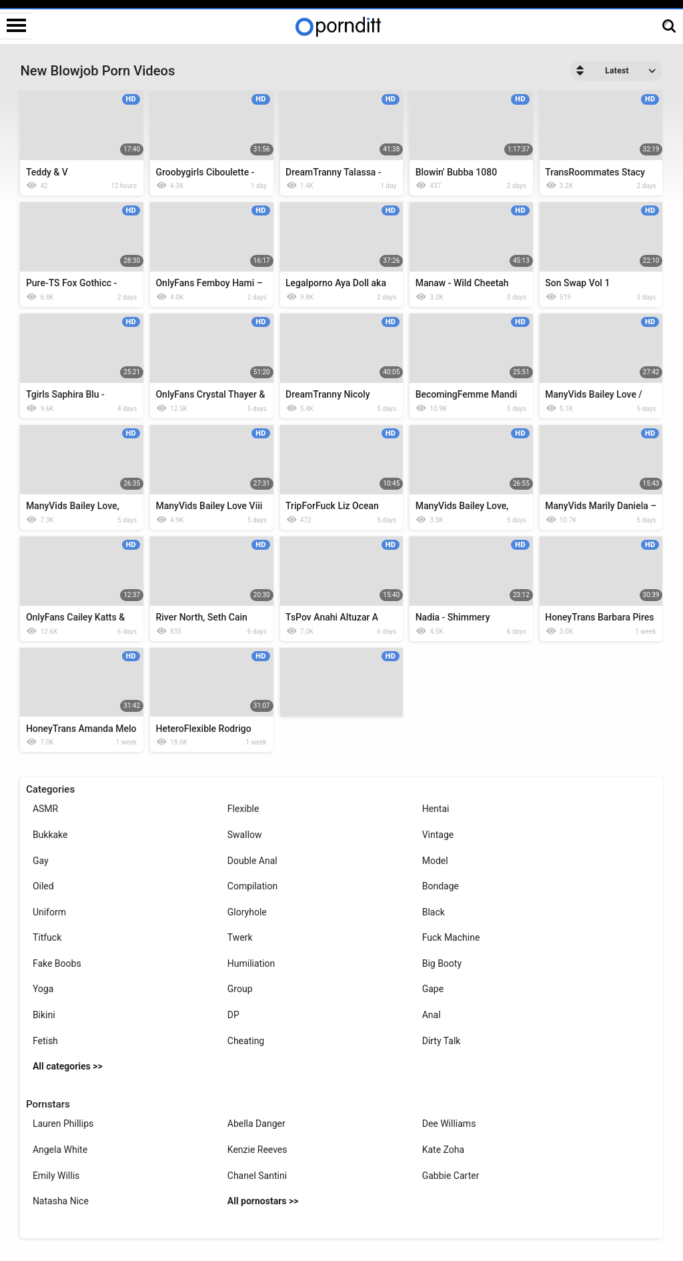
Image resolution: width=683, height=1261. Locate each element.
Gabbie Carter (451, 1175)
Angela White (60, 1149)
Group (240, 988)
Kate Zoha (443, 1149)
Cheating (245, 1040)
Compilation (252, 886)
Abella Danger (256, 1123)
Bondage (440, 886)
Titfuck (47, 937)
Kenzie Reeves (257, 1149)
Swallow (244, 834)
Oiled (43, 886)
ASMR (45, 808)
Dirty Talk (441, 1040)
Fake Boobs (57, 963)
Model (435, 860)
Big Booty (442, 963)
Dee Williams (449, 1123)
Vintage (438, 834)
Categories (50, 789)
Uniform (49, 912)
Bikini (44, 1014)
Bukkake (50, 834)
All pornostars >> (263, 1201)
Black (433, 912)
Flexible (243, 808)
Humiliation (251, 963)
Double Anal (252, 860)
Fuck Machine (451, 937)
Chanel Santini (257, 1175)
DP (233, 1014)
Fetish (45, 1040)
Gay (41, 860)
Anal (431, 1014)
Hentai (436, 808)
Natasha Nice (61, 1201)
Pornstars (48, 1104)
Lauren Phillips (63, 1123)
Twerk (240, 937)
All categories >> (68, 1066)
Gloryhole (247, 912)
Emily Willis (56, 1175)
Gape (433, 988)
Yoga (43, 988)
